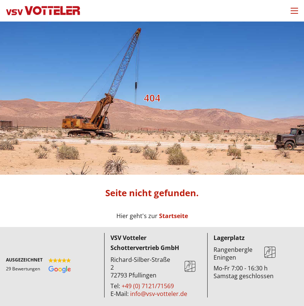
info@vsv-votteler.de (158, 294)
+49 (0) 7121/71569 (148, 286)
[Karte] (190, 268)
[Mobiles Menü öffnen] (294, 11)
